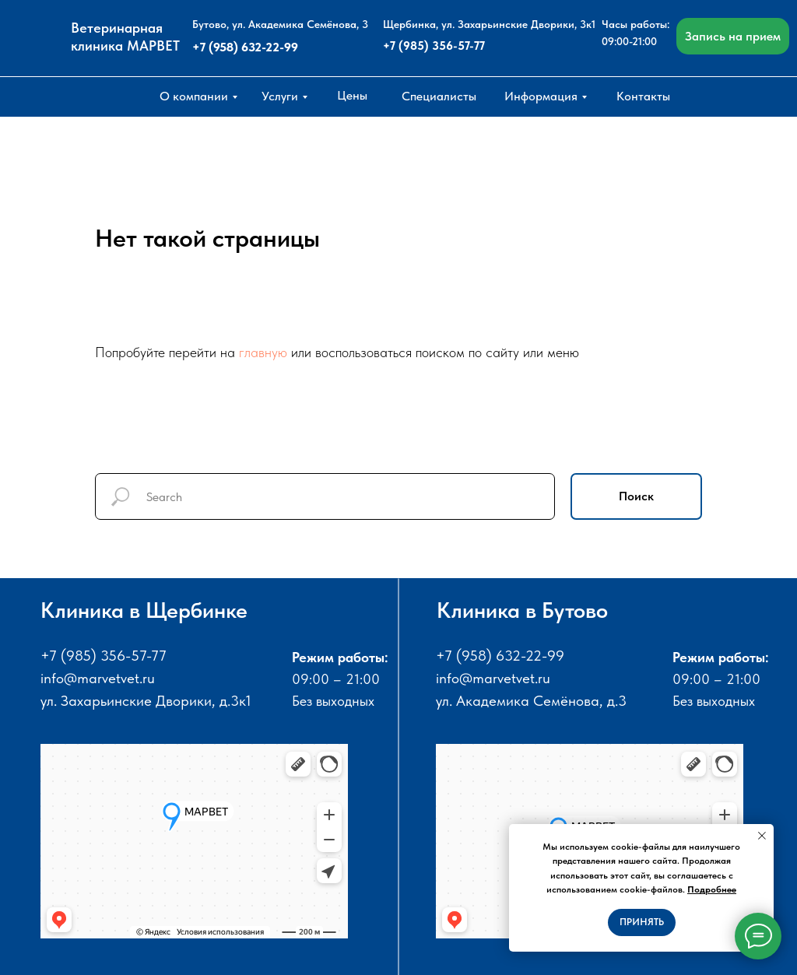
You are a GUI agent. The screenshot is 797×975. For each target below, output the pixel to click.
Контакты (643, 96)
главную (263, 352)
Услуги (280, 96)
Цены (352, 95)
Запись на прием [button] (733, 36)
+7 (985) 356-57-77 (434, 46)
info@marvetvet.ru (97, 678)
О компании (194, 96)
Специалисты (439, 96)
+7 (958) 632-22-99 (245, 47)
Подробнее (711, 889)
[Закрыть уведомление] (762, 835)
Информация (541, 96)
